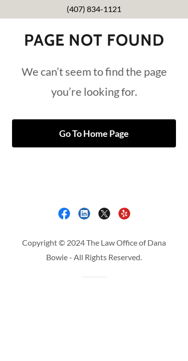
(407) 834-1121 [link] (94, 9)
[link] (64, 214)
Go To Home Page (94, 133)
